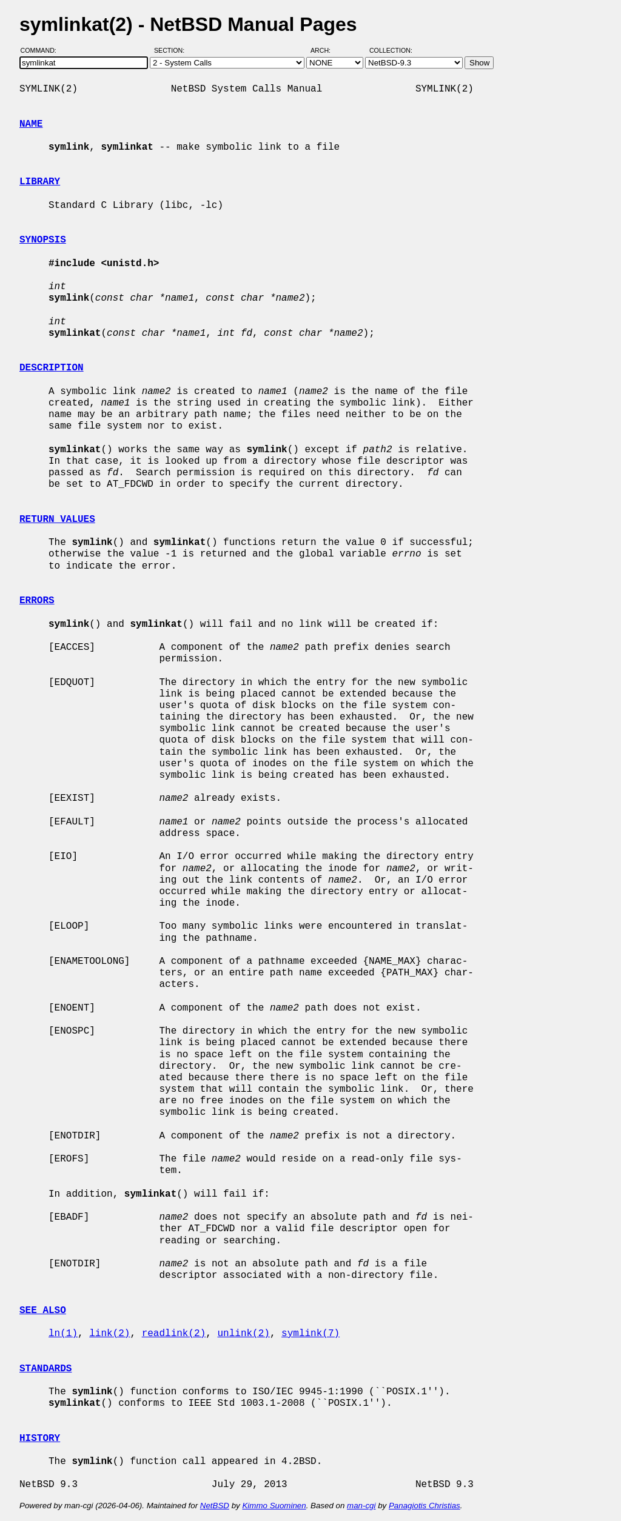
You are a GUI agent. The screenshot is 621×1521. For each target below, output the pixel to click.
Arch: (325, 50)
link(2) (109, 1333)
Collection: (390, 50)
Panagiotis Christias (424, 1505)
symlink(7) (310, 1333)
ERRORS (37, 600)
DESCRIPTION (51, 368)
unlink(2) (243, 1333)
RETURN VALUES (57, 519)
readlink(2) (174, 1333)
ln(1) (63, 1333)
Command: (42, 50)
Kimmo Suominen (274, 1505)
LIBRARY (39, 182)
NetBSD (214, 1505)
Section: (172, 50)
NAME (30, 124)
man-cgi (361, 1505)
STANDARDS (45, 1369)
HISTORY (39, 1438)
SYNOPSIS (42, 240)
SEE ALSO (42, 1310)
